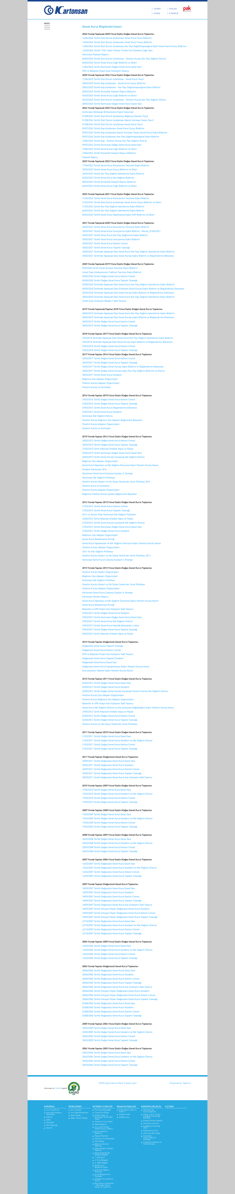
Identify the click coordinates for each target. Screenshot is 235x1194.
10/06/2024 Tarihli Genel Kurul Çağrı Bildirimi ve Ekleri (109, 149)
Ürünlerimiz (75, 1106)
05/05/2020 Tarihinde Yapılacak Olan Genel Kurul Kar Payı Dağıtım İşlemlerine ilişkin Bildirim (128, 284)
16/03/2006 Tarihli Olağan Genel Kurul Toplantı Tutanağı (109, 958)
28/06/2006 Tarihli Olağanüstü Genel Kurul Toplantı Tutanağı (111, 982)
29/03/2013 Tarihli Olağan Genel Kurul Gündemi (105, 613)
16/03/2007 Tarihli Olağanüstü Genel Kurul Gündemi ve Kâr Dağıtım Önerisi (119, 867)
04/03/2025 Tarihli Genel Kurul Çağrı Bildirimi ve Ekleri (109, 95)
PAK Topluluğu (52, 1125)
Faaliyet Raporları (101, 1136)
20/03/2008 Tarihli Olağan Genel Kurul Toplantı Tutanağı (109, 851)
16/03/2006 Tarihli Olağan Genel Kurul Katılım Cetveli (108, 954)
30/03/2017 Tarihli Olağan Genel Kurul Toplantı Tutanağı (109, 362)
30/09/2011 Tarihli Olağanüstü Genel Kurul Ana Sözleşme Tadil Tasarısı (117, 777)
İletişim (169, 1106)
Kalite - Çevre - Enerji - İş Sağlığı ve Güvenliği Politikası (152, 1116)
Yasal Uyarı (131, 1083)
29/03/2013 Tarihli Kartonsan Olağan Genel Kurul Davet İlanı (112, 617)
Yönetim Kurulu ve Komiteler (96, 387)
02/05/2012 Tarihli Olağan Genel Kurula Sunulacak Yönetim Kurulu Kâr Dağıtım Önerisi (125, 691)
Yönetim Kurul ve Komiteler (96, 485)
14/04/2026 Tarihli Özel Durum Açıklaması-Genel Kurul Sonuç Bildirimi (117, 42)
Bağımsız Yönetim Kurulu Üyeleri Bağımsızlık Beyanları (109, 494)
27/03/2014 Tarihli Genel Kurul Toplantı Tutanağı (106, 510)
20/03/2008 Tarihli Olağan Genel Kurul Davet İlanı (106, 839)
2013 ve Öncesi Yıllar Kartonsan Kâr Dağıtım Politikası (109, 514)
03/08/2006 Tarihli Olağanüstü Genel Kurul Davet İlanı (108, 1003)
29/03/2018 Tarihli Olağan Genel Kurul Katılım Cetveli (108, 346)
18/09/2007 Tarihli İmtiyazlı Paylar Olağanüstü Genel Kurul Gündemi (115, 908)
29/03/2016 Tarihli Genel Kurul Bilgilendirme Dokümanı (109, 407)
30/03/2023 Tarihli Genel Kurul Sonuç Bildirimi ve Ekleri (109, 169)
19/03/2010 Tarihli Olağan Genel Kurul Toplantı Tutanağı (109, 802)
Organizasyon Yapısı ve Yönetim (127, 1111)
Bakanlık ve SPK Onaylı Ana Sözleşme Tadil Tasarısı (107, 609)
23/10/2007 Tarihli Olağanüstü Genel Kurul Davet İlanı (108, 921)
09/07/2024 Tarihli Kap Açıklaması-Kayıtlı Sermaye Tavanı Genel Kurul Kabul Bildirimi (124, 132)
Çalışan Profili (124, 1114)
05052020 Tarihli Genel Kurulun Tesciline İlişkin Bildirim (109, 268)
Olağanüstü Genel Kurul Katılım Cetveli (101, 650)
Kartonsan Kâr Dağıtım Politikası (98, 477)
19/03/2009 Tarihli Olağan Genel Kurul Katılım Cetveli (108, 822)
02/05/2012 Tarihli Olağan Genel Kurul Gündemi (105, 687)
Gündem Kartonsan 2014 (94, 469)
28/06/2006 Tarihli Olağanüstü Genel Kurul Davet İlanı (108, 970)
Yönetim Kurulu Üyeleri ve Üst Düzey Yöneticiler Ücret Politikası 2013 (116, 555)
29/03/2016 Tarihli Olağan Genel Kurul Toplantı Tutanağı (109, 403)
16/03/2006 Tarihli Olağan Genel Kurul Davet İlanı (106, 945)
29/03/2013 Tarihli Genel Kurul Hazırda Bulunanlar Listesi (110, 625)
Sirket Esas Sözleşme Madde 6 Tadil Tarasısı (104, 300)
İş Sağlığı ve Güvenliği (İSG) (151, 1127)
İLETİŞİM (157, 9)
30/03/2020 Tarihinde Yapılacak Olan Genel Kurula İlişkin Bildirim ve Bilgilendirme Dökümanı (128, 292)
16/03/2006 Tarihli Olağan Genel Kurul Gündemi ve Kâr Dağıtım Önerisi (117, 949)
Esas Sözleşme (100, 1124)
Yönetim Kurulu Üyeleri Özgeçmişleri (100, 572)
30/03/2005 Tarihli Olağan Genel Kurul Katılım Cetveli (108, 1036)
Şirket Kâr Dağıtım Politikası (102, 1171)
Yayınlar (49, 1128)
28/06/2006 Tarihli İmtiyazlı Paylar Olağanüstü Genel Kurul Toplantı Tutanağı (119, 999)
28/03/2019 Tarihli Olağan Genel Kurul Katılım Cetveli (108, 321)
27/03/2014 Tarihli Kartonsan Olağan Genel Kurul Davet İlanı (112, 526)
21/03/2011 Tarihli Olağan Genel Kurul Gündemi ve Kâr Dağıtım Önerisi (117, 740)
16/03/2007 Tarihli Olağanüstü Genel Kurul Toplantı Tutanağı (111, 876)
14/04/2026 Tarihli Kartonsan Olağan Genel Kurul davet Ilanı (111, 66)
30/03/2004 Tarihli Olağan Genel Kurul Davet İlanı (106, 1052)
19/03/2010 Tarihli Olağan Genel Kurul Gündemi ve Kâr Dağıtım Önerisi (117, 793)
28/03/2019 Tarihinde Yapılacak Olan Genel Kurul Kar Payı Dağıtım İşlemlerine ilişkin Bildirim (128, 313)
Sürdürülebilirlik (151, 1106)
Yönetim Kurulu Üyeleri (104, 1122)
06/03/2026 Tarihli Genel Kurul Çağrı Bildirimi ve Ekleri (109, 62)
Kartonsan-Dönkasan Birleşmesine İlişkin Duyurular (108, 112)
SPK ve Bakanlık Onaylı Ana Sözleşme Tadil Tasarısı (107, 654)
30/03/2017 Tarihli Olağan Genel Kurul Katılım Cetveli (108, 358)
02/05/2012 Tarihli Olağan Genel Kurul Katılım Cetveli (108, 715)
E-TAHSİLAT (173, 13)
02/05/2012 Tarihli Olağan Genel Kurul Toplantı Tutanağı (109, 719)
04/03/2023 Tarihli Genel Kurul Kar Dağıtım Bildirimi (108, 177)
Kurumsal (49, 1106)
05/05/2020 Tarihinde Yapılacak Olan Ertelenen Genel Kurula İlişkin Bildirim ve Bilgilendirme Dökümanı (133, 288)
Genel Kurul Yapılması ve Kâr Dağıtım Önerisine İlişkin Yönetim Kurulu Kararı (120, 465)
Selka (48, 1120)
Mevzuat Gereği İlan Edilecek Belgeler (102, 1154)
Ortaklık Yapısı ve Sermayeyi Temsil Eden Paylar (104, 1117)
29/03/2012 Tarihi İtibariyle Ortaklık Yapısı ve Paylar (107, 711)
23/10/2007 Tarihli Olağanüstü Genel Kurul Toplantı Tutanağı (111, 933)
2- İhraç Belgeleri (101, 1160)
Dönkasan (50, 1123)
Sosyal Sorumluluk (150, 1131)
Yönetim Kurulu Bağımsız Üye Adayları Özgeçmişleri (108, 699)
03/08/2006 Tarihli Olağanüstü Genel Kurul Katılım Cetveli (110, 1011)
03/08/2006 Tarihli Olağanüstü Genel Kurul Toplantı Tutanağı (111, 1015)
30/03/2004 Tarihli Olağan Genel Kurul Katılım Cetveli (108, 1060)
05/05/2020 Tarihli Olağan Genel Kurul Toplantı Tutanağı (109, 280)
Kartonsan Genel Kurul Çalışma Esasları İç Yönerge (107, 473)
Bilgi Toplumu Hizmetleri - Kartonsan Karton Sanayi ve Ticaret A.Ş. (104, 1185)
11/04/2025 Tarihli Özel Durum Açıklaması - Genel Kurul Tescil (113, 79)
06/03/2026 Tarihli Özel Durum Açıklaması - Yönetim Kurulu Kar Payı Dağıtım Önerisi (124, 58)
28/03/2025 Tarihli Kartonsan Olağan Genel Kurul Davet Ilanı (112, 103)
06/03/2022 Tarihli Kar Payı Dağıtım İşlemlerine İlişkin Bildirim (113, 210)
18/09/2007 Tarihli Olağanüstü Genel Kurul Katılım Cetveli (110, 896)
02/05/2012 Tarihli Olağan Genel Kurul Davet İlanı (106, 683)
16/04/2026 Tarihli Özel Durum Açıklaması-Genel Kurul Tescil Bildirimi (117, 38)
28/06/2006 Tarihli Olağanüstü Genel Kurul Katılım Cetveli (110, 978)
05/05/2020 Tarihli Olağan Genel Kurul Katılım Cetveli (108, 276)
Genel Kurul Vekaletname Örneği (98, 539)
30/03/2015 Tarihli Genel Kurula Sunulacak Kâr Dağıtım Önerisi (113, 457)
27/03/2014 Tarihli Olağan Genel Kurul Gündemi (105, 530)
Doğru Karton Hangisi (79, 1118)
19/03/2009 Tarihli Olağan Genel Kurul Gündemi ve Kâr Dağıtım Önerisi (117, 818)
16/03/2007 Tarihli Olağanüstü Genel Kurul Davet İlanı (108, 863)
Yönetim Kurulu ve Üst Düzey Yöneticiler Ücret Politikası (109, 724)
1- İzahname (99, 1157)
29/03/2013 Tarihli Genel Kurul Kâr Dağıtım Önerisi (107, 621)
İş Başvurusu (124, 1117)
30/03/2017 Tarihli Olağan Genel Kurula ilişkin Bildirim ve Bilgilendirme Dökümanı (123, 366)
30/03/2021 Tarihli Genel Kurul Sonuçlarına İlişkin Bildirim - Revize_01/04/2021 (121, 231)
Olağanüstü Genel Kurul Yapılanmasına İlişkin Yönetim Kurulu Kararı (116, 666)
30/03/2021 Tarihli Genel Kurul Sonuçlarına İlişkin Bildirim (111, 239)
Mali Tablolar (99, 1141)
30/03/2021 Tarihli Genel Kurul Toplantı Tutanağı (106, 247)
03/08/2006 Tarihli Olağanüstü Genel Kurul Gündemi (108, 1007)
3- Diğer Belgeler (101, 1163)
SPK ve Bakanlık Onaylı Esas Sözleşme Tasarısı (105, 70)
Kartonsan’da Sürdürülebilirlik (149, 1111)
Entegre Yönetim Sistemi (153, 1121)
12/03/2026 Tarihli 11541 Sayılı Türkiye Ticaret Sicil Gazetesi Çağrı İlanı (117, 50)
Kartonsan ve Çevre (151, 1123)
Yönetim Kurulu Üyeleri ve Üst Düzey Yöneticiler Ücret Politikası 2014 (116, 481)
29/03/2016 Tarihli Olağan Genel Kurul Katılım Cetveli (108, 399)
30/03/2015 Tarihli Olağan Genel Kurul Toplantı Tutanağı (109, 444)
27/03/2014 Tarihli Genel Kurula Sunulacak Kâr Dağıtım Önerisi (113, 522)
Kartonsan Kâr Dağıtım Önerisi (97, 415)
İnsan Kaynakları (126, 1106)
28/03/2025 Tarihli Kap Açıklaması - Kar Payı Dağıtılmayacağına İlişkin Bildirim (121, 87)
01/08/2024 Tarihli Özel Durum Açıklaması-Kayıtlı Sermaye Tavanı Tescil (117, 120)
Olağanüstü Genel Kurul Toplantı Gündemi (102, 658)
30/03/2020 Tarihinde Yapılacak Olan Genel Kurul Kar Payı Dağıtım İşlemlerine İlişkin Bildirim (128, 296)
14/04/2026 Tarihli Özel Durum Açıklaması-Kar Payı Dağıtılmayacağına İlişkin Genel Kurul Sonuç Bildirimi (134, 46)
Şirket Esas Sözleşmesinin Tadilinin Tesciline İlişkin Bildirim (111, 272)
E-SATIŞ (157, 13)
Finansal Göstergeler (103, 1110)
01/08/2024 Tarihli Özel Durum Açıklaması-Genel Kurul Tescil (112, 124)
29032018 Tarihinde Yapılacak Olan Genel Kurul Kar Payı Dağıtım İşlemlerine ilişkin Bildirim (127, 338)
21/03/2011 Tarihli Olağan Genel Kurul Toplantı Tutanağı (109, 748)
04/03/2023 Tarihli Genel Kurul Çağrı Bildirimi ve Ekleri (109, 185)
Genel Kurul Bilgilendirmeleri (101, 1166)
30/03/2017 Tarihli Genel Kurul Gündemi (102, 374)
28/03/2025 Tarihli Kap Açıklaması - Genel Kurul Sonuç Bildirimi (114, 83)
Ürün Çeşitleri (76, 1110)
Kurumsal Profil (52, 1110)
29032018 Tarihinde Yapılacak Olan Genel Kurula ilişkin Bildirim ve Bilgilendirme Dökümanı (127, 342)
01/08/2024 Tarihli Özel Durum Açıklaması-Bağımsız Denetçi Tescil (115, 116)
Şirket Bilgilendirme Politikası (102, 1175)
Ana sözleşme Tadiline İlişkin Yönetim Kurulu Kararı (107, 670)
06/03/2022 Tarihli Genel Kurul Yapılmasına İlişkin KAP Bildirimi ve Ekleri (118, 214)
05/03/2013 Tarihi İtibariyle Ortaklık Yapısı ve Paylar (107, 633)
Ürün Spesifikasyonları (79, 1113)
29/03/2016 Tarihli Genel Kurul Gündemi (102, 411)
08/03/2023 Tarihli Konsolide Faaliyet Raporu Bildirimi (109, 181)
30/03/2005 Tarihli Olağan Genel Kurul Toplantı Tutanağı (109, 1040)
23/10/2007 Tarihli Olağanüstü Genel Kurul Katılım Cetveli (110, 929)
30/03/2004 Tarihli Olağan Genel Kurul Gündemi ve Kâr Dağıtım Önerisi (117, 1056)
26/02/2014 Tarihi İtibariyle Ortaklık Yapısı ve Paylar (107, 518)
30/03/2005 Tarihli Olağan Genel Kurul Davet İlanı (106, 1028)
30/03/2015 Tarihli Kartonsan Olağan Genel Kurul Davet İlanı (112, 453)
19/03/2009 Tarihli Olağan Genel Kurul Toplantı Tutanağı (109, 826)
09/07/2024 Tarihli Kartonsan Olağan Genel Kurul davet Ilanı (111, 144)
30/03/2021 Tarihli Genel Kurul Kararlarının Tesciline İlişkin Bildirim (115, 227)
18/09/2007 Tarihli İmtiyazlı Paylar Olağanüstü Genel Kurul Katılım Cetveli (118, 913)
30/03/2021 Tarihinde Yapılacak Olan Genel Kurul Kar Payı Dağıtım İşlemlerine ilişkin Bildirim (128, 251)
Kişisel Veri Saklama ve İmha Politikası (152, 1143)
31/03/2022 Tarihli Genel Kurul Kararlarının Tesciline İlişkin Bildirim (115, 198)
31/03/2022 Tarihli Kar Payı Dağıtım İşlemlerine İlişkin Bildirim (113, 206)
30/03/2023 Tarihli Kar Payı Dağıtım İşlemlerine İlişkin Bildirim (113, 173)
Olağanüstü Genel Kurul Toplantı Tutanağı (102, 645)
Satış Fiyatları (76, 1115)
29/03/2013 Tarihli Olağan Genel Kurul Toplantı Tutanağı (109, 629)
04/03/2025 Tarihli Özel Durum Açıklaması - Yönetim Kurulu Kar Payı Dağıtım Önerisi (124, 99)
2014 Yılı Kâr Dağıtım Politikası (97, 551)
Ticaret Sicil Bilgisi (102, 1113)
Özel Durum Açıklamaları (104, 1139)
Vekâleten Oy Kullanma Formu (104, 1180)
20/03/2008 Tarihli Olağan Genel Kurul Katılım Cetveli (108, 847)
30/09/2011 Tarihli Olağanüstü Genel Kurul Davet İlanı (108, 761)
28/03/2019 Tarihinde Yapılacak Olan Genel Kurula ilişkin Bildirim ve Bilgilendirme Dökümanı (128, 317)
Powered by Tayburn (180, 1083)
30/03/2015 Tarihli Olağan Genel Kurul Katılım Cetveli (108, 440)
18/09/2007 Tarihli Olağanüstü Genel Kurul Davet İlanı (108, 888)
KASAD (58, 1088)
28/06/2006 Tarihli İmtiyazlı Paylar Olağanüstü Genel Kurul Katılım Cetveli (118, 995)
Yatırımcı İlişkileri (102, 1106)
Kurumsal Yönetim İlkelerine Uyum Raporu (104, 1128)
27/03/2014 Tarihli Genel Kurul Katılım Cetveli (105, 506)
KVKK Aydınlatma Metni (111, 1083)
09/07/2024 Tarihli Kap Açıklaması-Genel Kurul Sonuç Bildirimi (113, 128)
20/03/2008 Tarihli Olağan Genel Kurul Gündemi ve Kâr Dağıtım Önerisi (117, 843)
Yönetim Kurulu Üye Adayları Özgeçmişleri (103, 695)
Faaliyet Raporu (90, 157)
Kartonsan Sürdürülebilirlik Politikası (149, 1138)
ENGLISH (173, 9)
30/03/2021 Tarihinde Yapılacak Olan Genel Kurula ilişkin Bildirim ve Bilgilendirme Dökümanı (128, 255)
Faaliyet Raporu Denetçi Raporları (104, 1149)
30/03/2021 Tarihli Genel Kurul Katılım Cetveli (105, 243)
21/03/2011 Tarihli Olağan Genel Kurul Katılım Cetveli (108, 744)
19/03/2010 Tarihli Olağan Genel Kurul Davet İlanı (106, 789)
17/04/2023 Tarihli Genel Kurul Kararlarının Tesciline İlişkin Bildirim (115, 165)
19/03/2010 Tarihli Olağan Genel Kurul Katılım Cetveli (108, 798)
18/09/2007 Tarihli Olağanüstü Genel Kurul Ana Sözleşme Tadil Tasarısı (117, 904)
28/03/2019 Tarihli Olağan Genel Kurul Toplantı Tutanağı (109, 325)
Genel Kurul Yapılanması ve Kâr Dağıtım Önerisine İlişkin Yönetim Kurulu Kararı (121, 543)
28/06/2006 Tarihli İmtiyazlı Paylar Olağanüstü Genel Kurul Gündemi (115, 991)
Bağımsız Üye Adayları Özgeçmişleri (100, 379)
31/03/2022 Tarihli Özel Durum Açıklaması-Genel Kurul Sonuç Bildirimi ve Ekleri (121, 202)
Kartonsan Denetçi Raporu (95, 596)
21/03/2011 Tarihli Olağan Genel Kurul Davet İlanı (106, 736)
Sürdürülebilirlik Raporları (101, 1132)
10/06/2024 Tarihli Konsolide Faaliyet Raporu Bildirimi (109, 153)
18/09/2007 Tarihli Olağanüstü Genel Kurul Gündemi (108, 892)
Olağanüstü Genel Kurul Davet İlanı (99, 662)
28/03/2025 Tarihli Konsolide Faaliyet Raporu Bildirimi (109, 91)
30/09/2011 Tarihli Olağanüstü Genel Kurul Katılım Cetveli (110, 769)
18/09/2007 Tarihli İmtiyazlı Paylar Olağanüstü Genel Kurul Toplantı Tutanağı (119, 917)
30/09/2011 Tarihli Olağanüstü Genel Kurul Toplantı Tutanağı (111, 773)
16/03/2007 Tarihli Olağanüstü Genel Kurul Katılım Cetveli (110, 871)
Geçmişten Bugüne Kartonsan (53, 1113)
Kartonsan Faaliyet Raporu (95, 54)
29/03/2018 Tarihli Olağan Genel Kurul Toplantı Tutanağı (109, 350)
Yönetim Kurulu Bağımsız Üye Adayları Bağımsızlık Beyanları (112, 420)
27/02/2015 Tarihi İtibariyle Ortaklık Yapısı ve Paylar (107, 448)
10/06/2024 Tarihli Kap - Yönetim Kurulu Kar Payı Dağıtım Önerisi (114, 140)
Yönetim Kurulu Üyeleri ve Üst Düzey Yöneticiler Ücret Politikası (113, 584)
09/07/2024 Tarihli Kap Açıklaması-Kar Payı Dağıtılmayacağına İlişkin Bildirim (121, 136)
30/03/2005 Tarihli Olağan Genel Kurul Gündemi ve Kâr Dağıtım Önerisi (117, 1032)
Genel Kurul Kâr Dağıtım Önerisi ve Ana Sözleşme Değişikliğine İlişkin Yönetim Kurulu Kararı (128, 707)
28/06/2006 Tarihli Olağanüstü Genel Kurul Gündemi (108, 974)
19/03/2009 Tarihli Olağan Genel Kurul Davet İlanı (106, 814)
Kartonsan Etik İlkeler (151, 1133)
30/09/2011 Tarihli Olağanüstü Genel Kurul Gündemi (108, 765)
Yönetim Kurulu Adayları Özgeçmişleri (101, 383)
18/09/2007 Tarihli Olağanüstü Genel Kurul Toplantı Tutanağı (111, 900)
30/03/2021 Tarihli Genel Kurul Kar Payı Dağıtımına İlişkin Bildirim (115, 235)
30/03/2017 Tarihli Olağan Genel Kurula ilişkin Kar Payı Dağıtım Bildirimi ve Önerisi (123, 370)
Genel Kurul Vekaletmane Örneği (98, 604)
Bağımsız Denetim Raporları (102, 1145)
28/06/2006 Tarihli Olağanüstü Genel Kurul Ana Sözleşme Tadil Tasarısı (117, 986)
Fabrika (49, 1117)
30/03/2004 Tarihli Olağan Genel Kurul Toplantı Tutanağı (109, 1064)
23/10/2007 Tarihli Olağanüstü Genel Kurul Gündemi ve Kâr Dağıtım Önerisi (119, 925)
